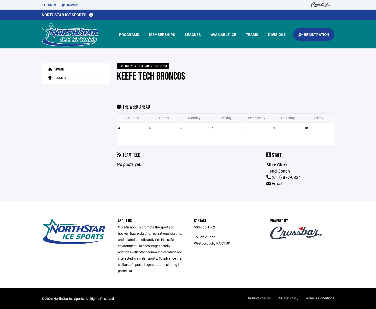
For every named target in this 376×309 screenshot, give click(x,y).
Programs (129, 34)
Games (56, 78)
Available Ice (223, 34)
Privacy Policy (288, 298)
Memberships (162, 34)
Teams (252, 34)
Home (55, 69)
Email (274, 183)
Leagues (193, 34)
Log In (49, 5)
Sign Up (70, 5)
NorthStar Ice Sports (64, 14)
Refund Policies (259, 298)
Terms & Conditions (319, 298)
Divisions (277, 34)
